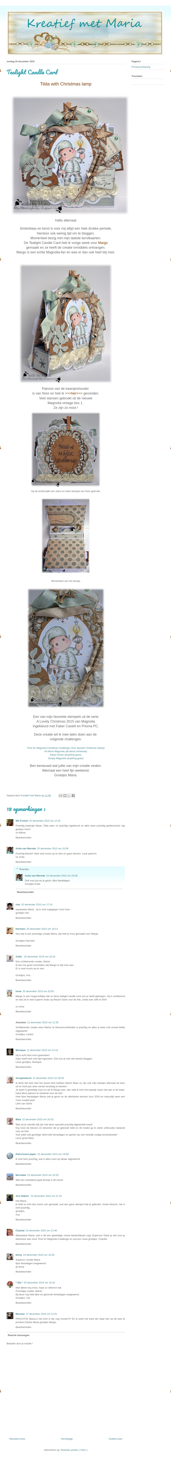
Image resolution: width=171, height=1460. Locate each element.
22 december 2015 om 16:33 (37, 1119)
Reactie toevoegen (19, 1335)
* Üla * (19, 1282)
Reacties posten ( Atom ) (74, 1449)
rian (18, 904)
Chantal (20, 1230)
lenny (19, 1254)
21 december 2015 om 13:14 (42, 1050)
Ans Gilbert (23, 1196)
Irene (18, 991)
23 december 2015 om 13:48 (41, 1230)
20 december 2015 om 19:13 (42, 928)
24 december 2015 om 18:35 (38, 1254)
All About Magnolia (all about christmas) (65, 751)
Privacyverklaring (141, 66)
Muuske (20, 1313)
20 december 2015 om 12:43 (44, 820)
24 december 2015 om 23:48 (61, 875)
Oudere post (115, 1438)
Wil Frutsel (22, 820)
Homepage (67, 1438)
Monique (21, 1050)
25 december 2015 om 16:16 (39, 1282)
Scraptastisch (24, 1078)
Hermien (20, 928)
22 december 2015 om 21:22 (46, 1196)
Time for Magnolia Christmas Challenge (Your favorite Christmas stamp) (66, 748)
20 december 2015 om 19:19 (39, 956)
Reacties (24, 869)
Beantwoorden (23, 837)
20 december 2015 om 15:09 (52, 848)
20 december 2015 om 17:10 (36, 904)
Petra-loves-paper (26, 1154)
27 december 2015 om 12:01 (41, 1313)
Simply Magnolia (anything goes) (66, 758)
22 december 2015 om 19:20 (42, 1175)
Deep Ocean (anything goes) (65, 754)
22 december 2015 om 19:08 (53, 1154)
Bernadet (21, 1175)
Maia (18, 1119)
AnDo (19, 956)
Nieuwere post (17, 1438)
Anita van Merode (26, 848)
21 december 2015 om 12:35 (42, 1022)
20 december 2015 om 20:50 (38, 991)
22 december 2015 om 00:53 (48, 1078)
